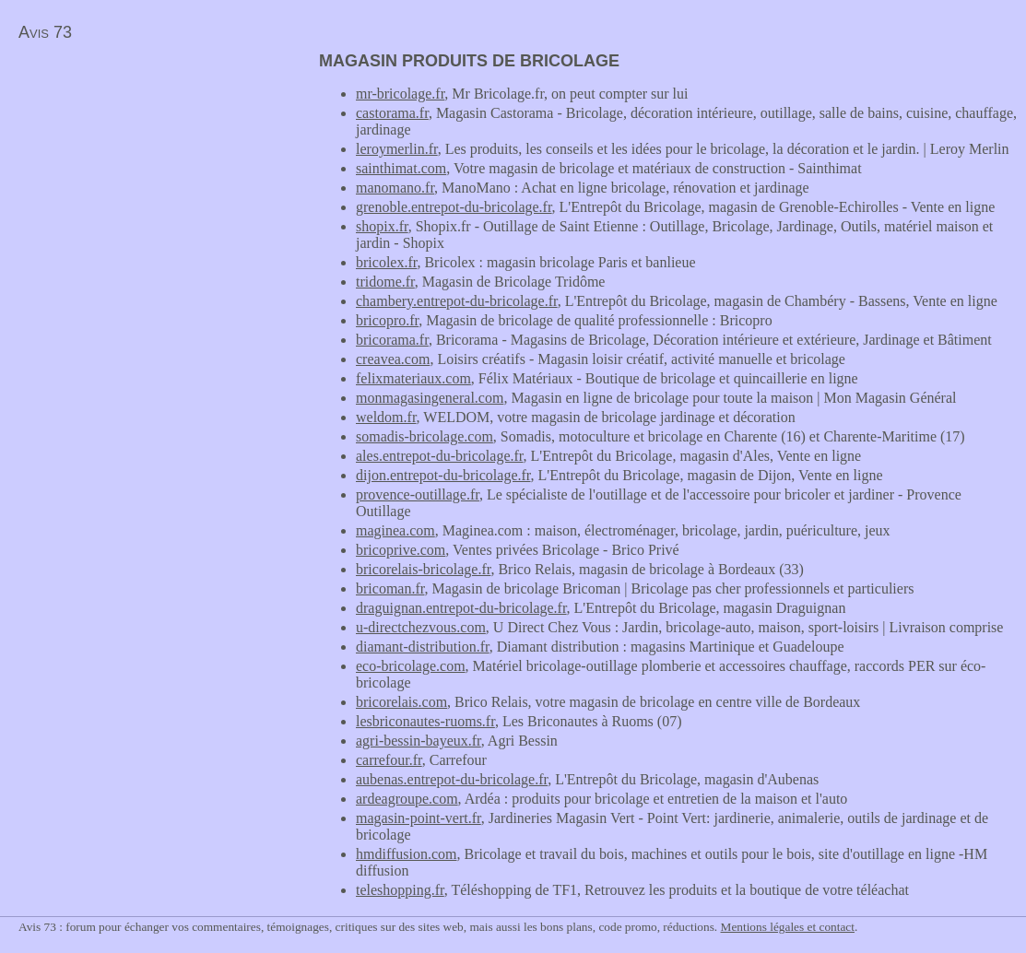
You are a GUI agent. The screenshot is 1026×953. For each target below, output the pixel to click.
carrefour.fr (389, 760)
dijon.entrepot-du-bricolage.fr (443, 475)
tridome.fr (385, 281)
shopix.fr (382, 226)
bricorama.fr (392, 339)
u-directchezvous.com (421, 627)
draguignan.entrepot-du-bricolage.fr (461, 608)
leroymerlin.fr (397, 149)
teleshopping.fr (400, 890)
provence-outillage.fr (417, 494)
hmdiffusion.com (406, 854)
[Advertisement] (155, 181)
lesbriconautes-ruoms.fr (425, 721)
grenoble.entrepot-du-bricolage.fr (454, 207)
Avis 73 (45, 32)
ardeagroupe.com (407, 798)
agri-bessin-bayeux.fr (418, 740)
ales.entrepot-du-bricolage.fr (440, 456)
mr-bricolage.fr (400, 93)
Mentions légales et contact (788, 927)
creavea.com (393, 359)
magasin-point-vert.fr (418, 818)
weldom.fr (386, 417)
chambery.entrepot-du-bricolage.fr (457, 301)
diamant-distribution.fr (422, 646)
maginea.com (395, 530)
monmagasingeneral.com (429, 398)
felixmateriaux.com (413, 378)
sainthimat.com (401, 168)
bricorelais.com (401, 702)
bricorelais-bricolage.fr (423, 569)
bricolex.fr (386, 262)
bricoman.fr (390, 588)
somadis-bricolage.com (424, 436)
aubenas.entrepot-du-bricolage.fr (452, 779)
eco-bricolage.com (411, 666)
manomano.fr (395, 187)
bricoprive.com (400, 550)
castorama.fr (392, 113)
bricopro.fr (387, 320)
